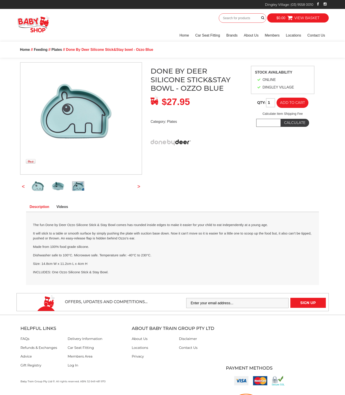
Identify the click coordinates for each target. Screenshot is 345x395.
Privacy (138, 356)
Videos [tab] (62, 207)
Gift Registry (31, 365)
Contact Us (316, 35)
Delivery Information (85, 339)
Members (272, 35)
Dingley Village (289, 5)
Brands (232, 35)
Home (184, 35)
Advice (26, 356)
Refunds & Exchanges (39, 348)
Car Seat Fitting (207, 35)
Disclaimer (188, 339)
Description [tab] (39, 207)
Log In (73, 365)
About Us (251, 35)
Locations (293, 35)
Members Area (80, 356)
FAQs (25, 339)
